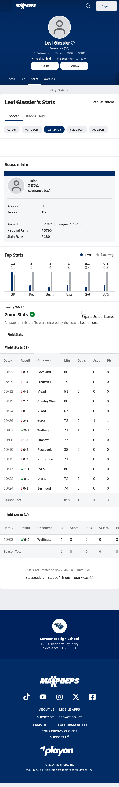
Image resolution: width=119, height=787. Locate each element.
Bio (23, 79)
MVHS (41, 478)
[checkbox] (83, 312)
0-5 (25, 411)
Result (25, 360)
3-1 (27, 469)
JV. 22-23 (98, 129)
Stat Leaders (35, 578)
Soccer (14, 116)
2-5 (25, 420)
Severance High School (59, 630)
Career (11, 129)
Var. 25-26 (31, 129)
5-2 (27, 478)
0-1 (25, 391)
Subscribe (45, 717)
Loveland (44, 372)
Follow (74, 66)
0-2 (25, 372)
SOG (89, 528)
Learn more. (89, 323)
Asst (96, 360)
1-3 (25, 439)
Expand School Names (97, 314)
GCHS (41, 420)
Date (8, 360)
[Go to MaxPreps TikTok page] (26, 697)
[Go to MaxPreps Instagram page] (59, 697)
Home (10, 79)
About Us (46, 709)
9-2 (27, 430)
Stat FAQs (83, 578)
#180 (46, 236)
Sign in (106, 6)
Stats (34, 79)
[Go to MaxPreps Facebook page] (92, 697)
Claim (45, 66)
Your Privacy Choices (59, 731)
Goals (82, 360)
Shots (74, 528)
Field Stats (15, 334)
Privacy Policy (70, 717)
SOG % (104, 528)
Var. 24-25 (54, 129)
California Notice (73, 725)
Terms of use (42, 725)
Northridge (45, 459)
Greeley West (47, 401)
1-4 (25, 381)
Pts (109, 360)
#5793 (47, 230)
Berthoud (44, 488)
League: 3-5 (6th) (70, 224)
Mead (41, 391)
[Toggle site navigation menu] (6, 6)
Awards (49, 79)
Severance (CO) (59, 48)
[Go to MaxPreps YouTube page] (43, 697)
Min (67, 360)
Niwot (41, 411)
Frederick (44, 381)
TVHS (41, 469)
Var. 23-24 (76, 129)
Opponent (44, 360)
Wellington (45, 430)
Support (59, 737)
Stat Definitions (103, 102)
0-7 (25, 459)
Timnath (43, 439)
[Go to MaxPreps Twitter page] (76, 697)
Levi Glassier (59, 42)
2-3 (25, 401)
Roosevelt (44, 449)
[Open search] (88, 6)
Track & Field (35, 116)
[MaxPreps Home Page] (51, 90)
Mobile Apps (69, 709)
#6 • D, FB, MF (72, 58)
